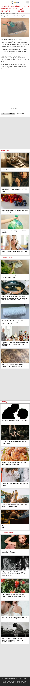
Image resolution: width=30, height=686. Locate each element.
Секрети (4, 106)
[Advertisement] (15, 131)
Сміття (26, 106)
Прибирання (15, 108)
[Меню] (27, 2)
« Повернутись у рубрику (8, 113)
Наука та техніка (13, 13)
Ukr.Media (21, 46)
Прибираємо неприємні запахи (15, 106)
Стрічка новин (20, 113)
